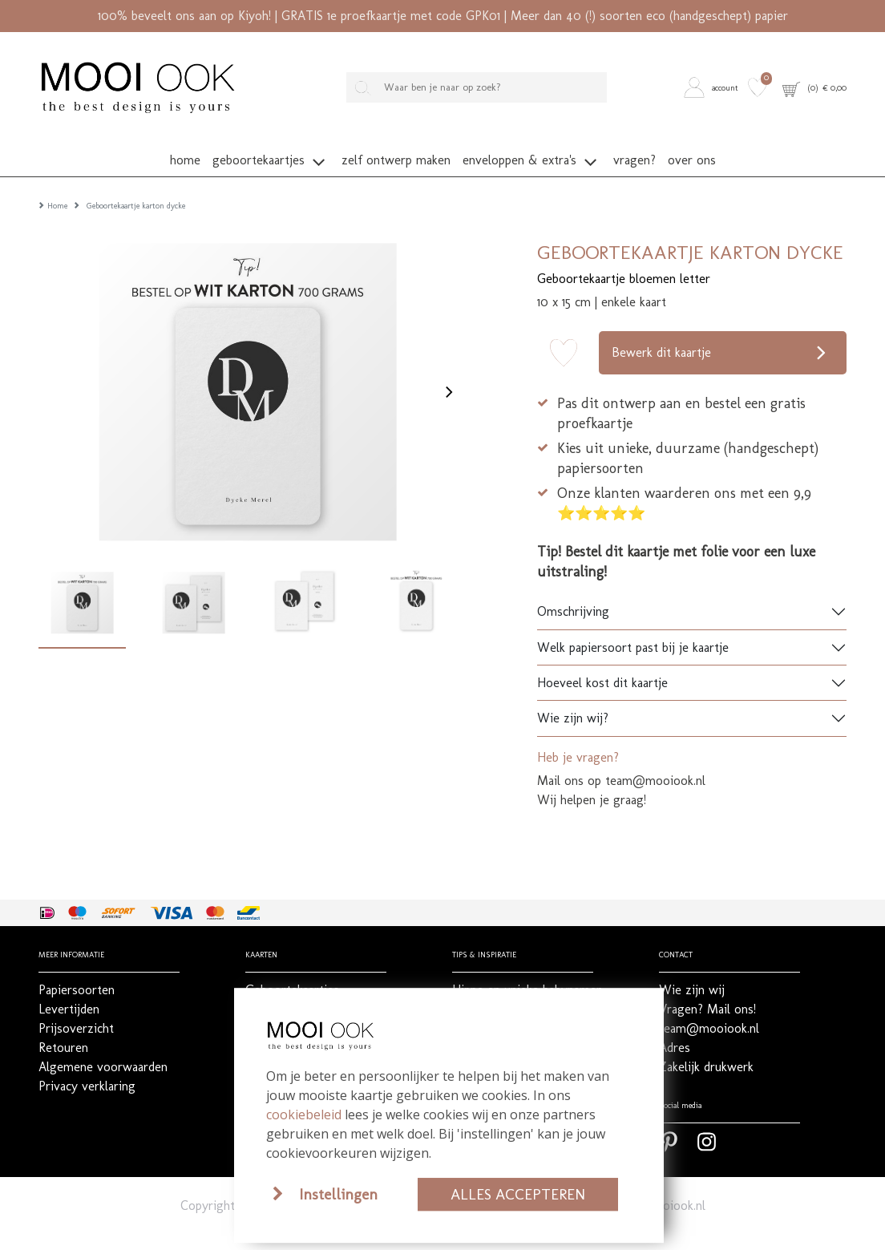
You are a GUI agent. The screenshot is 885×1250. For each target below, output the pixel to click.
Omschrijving (573, 588)
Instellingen (338, 1194)
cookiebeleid (303, 1114)
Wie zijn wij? (572, 694)
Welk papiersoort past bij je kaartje (633, 623)
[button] (713, 87)
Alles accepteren (518, 1194)
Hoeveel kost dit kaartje (602, 658)
